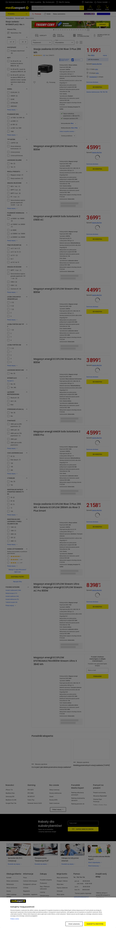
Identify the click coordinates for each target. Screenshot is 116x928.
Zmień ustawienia (74, 924)
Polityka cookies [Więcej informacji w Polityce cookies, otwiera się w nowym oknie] (14, 919)
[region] (58, 912)
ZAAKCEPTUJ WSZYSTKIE (95, 924)
